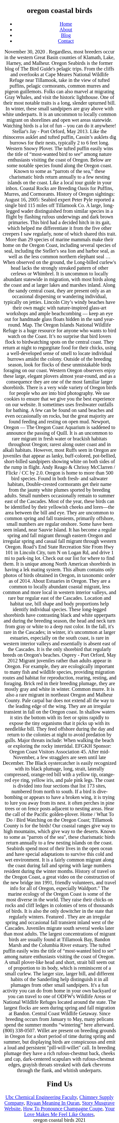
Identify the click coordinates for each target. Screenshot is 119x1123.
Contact (66, 41)
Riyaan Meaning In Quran (53, 1103)
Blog (66, 35)
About (66, 29)
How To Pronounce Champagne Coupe (62, 1108)
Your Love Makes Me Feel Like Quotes (69, 1111)
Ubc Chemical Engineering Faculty (41, 1097)
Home (66, 24)
